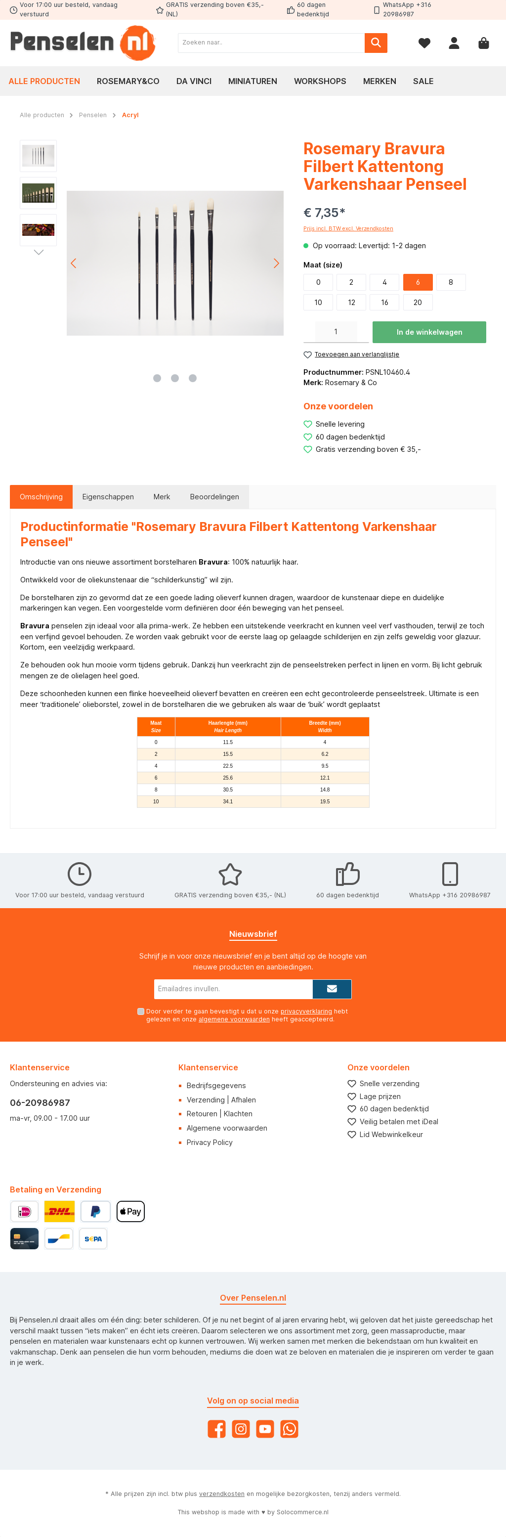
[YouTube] (265, 1429)
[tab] (41, 497)
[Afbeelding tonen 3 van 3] (193, 378)
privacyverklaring (306, 1011)
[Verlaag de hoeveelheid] (309, 332)
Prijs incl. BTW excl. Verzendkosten (348, 228)
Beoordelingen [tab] (214, 496)
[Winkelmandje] (483, 43)
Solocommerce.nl (303, 1512)
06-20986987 (40, 1103)
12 (351, 302)
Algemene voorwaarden (227, 1128)
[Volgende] (276, 263)
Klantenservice (208, 1067)
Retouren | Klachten (220, 1113)
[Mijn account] (454, 43)
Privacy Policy (210, 1142)
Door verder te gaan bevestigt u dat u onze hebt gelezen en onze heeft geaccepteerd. (247, 1015)
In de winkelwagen (430, 332)
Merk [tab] (162, 496)
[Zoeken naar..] (271, 43)
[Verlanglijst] (424, 43)
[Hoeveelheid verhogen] (363, 332)
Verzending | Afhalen (221, 1100)
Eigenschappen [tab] (108, 496)
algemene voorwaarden (234, 1019)
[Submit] (332, 989)
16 (384, 302)
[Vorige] (74, 263)
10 (318, 302)
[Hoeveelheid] (336, 332)
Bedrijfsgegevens (216, 1085)
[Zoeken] (376, 43)
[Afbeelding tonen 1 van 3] (157, 378)
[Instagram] (241, 1429)
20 (418, 302)
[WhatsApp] (289, 1429)
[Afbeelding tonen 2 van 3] (175, 378)
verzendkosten (222, 1493)
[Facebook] (217, 1429)
